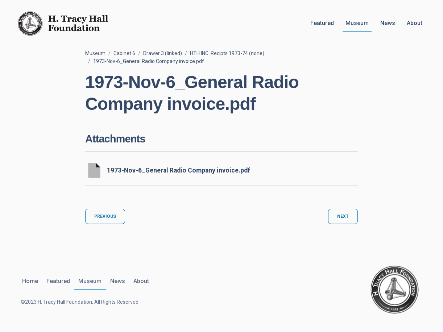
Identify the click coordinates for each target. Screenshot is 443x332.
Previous (105, 216)
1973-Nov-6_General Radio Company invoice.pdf (178, 170)
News (387, 23)
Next (343, 216)
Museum (357, 23)
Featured (322, 23)
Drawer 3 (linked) (162, 53)
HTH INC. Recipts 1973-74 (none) (227, 53)
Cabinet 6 (124, 53)
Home (29, 281)
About (414, 23)
